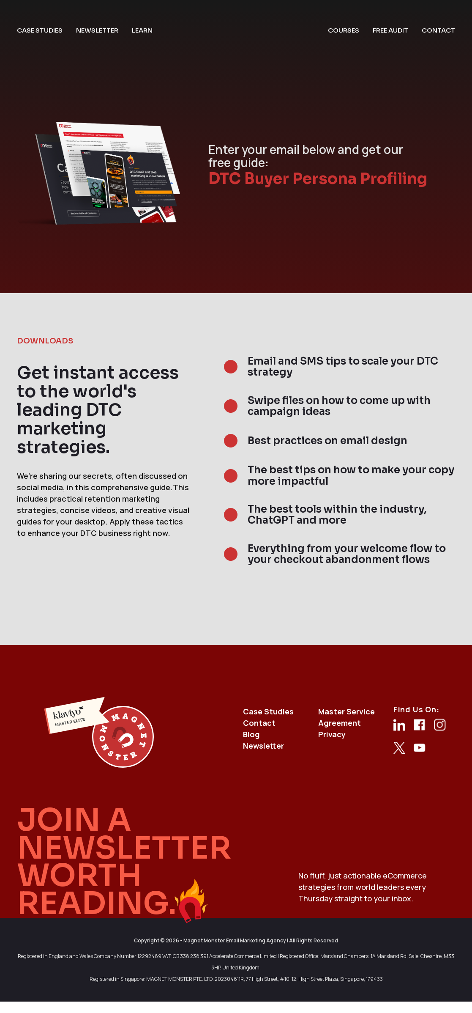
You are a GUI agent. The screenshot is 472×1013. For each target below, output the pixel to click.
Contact (259, 723)
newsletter (97, 30)
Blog (251, 734)
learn (142, 30)
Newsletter (263, 746)
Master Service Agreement (346, 717)
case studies (40, 30)
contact (438, 30)
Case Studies (268, 711)
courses (343, 30)
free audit (390, 30)
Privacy (332, 734)
